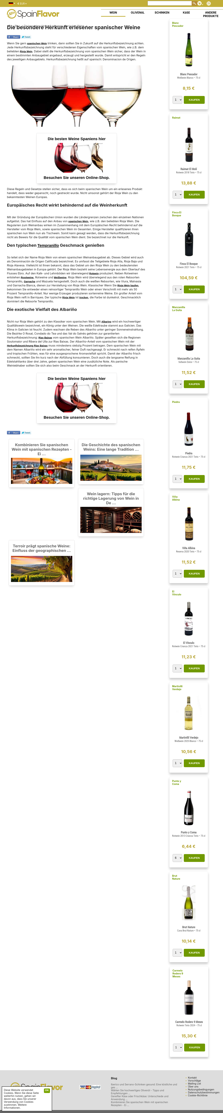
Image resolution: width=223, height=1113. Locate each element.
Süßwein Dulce (185, 362)
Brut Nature (176, 877)
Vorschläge (194, 1080)
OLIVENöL (138, 12)
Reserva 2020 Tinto (185, 551)
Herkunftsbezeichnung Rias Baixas (27, 345)
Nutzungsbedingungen (201, 1089)
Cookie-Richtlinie (198, 1095)
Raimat (176, 117)
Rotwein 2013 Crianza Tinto (185, 835)
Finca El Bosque (176, 214)
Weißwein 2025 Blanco (186, 741)
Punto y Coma (176, 782)
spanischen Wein (37, 43)
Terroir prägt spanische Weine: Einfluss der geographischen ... (42, 548)
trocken (83, 297)
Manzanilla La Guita (178, 309)
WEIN (113, 12)
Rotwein (94, 273)
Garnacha (29, 281)
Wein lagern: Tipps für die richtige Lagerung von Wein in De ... (111, 498)
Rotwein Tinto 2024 (185, 1025)
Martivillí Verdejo (177, 688)
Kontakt (192, 1077)
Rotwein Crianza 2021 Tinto (185, 456)
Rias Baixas (45, 337)
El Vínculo (176, 593)
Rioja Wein (26, 51)
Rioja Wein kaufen (127, 285)
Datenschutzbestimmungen (204, 1092)
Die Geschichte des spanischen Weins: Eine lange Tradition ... (111, 447)
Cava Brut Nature (185, 930)
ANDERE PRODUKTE (210, 14)
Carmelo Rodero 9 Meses (177, 973)
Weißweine (60, 277)
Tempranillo (48, 245)
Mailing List (194, 1083)
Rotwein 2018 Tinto (185, 172)
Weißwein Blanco (185, 77)
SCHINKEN (162, 12)
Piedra (176, 401)
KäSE (186, 12)
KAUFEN (194, 99)
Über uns (193, 1086)
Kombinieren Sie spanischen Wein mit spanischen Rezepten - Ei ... (42, 449)
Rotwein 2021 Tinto (185, 267)
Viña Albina (176, 498)
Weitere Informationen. (15, 1106)
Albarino (106, 321)
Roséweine (27, 277)
